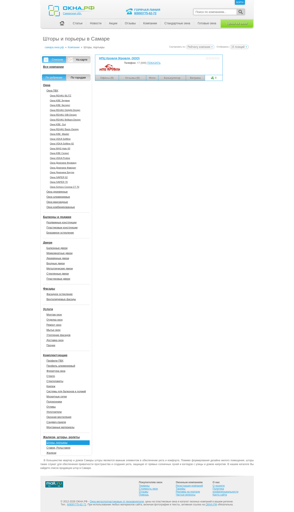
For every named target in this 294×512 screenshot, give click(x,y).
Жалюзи (51, 452)
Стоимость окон (148, 488)
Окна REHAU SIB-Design (63, 114)
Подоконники (54, 401)
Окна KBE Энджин (60, 100)
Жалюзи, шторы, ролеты (61, 437)
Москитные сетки (57, 396)
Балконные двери (57, 248)
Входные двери (56, 263)
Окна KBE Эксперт (60, 105)
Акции (113, 23)
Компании (150, 23)
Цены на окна (237, 23)
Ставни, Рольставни (58, 447)
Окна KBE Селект (59, 153)
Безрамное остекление (60, 232)
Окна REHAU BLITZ (60, 95)
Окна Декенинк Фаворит (63, 167)
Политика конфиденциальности (225, 490)
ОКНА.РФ (211, 504)
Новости (95, 23)
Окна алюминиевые (58, 196)
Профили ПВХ (55, 360)
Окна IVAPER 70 (59, 182)
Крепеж (51, 386)
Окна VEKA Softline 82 (62, 143)
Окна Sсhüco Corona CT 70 (64, 187)
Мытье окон (54, 330)
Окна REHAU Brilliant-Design (65, 119)
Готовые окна (207, 23)
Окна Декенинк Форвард (63, 162)
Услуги (48, 309)
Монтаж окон (54, 314)
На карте (81, 59)
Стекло (51, 376)
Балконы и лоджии (57, 217)
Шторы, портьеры (57, 442)
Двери (47, 242)
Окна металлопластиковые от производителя (117, 501)
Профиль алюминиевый (61, 365)
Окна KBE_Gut (58, 124)
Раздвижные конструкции (62, 222)
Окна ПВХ (52, 90)
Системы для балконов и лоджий (66, 391)
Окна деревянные (57, 191)
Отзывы (130, 23)
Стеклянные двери (58, 273)
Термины (144, 485)
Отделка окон (55, 319)
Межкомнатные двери (60, 253)
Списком (57, 59)
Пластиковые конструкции (62, 227)
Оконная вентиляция (59, 417)
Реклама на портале (188, 491)
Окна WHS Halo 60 (60, 148)
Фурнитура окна (56, 370)
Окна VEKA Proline (60, 158)
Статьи (77, 23)
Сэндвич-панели (56, 422)
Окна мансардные (57, 202)
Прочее (51, 345)
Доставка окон (55, 340)
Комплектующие (55, 355)
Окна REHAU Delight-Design (65, 110)
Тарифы (180, 488)
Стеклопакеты (55, 381)
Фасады (49, 288)
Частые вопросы (185, 494)
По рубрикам (54, 77)
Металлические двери (60, 268)
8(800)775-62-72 (145, 13)
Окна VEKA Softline (60, 139)
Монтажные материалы (61, 427)
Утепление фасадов (58, 335)
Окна (46, 85)
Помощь (144, 494)
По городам (78, 77)
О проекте (219, 485)
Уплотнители (54, 411)
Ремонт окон (54, 324)
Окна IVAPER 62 (59, 177)
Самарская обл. (72, 13)
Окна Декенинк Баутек (62, 172)
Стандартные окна (177, 23)
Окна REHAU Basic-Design (64, 129)
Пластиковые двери (58, 278)
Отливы (51, 406)
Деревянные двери (58, 258)
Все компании (53, 66)
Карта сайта (220, 494)
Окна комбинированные (61, 207)
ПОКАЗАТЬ (154, 62)
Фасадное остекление (60, 294)
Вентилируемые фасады (61, 299)
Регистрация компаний (189, 485)
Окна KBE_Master (59, 134)
